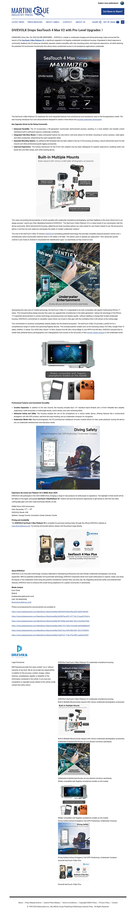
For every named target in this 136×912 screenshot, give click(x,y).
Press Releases (35, 22)
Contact (67, 22)
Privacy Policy (104, 903)
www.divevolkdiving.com (21, 526)
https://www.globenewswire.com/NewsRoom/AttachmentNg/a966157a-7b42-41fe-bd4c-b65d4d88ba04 (51, 626)
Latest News (18, 22)
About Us (80, 22)
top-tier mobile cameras (96, 333)
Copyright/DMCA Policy (88, 903)
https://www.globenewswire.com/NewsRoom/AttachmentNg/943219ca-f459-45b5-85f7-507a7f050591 (50, 630)
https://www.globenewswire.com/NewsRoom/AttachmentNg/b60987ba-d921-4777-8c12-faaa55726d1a (51, 616)
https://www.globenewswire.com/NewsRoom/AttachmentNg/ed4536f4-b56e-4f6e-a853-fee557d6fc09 (50, 612)
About (20, 903)
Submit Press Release (52, 903)
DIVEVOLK (49, 234)
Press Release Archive (33, 903)
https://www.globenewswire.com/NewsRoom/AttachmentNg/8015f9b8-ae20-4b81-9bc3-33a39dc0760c (50, 621)
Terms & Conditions (69, 903)
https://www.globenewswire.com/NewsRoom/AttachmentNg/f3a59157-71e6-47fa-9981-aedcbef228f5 (50, 635)
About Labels (52, 22)
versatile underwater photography (89, 120)
